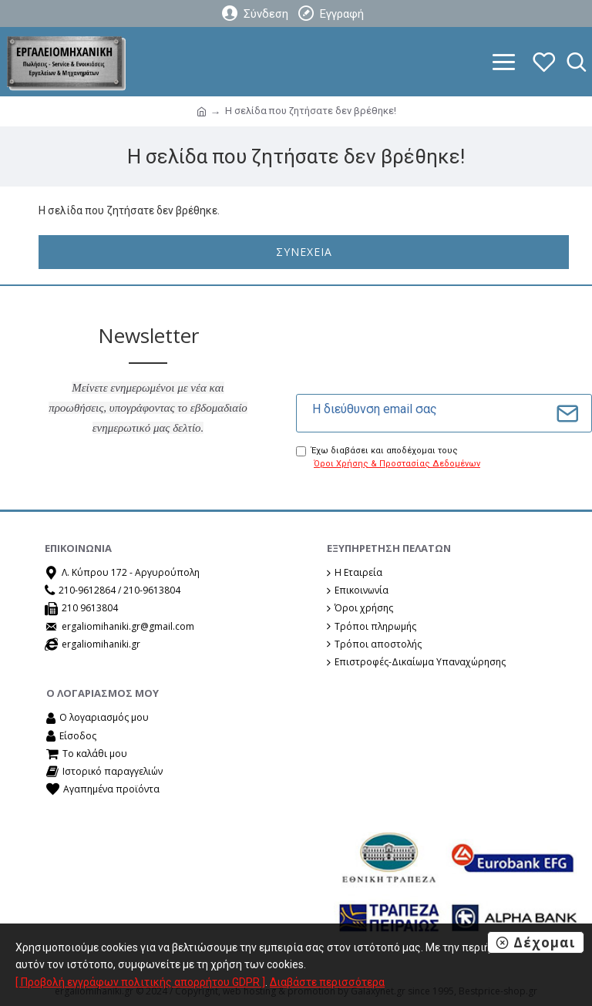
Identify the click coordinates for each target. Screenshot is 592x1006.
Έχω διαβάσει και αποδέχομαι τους (389, 458)
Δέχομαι (544, 942)
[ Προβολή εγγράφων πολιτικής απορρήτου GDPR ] (140, 982)
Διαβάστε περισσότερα (327, 982)
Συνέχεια (304, 251)
